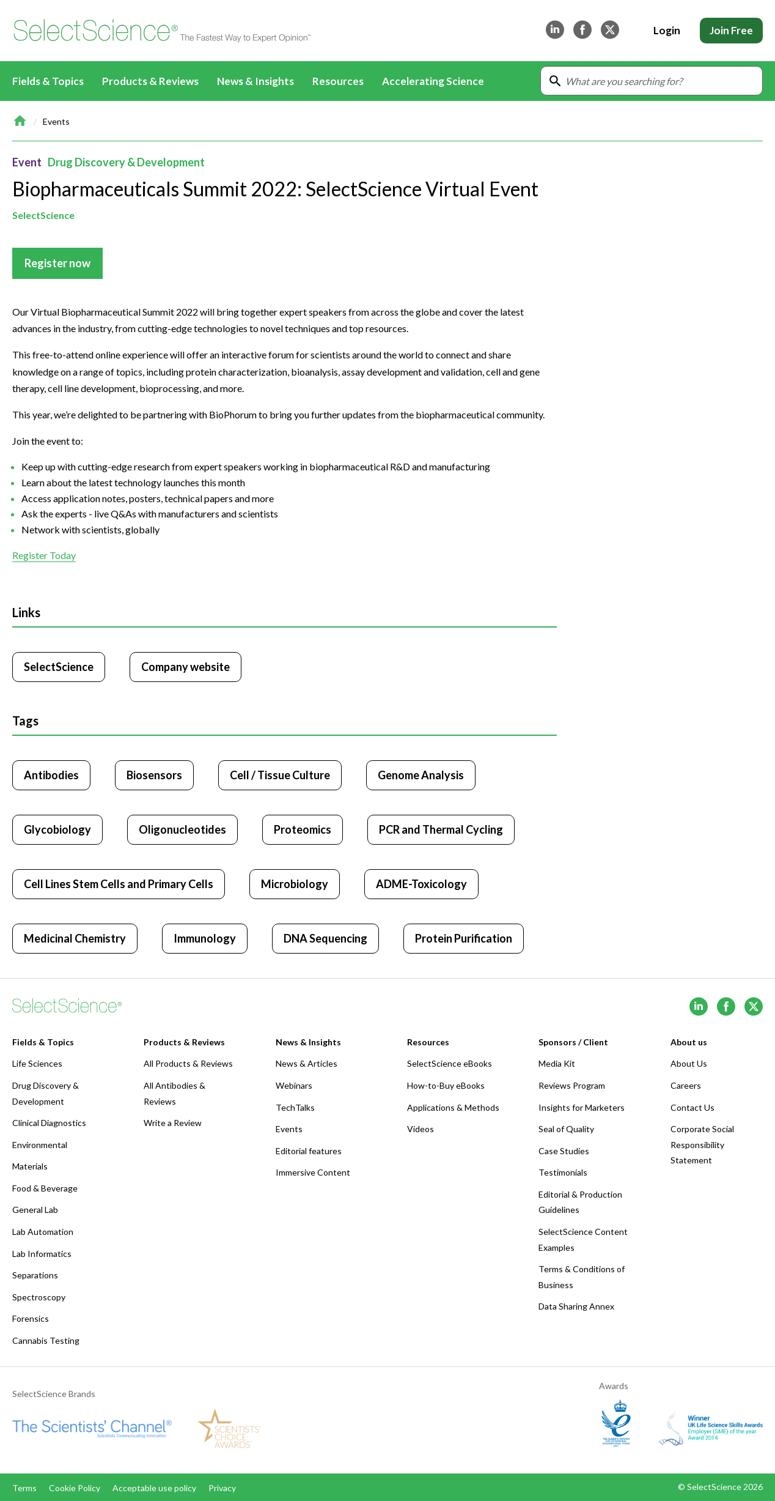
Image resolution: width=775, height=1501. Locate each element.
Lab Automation (42, 1231)
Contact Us (692, 1107)
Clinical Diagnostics (49, 1122)
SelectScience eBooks (449, 1063)
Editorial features (309, 1151)
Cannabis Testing (45, 1340)
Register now (57, 263)
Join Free (731, 30)
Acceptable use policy (154, 1488)
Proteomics (302, 829)
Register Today (44, 555)
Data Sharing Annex (576, 1306)
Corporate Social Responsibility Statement (702, 1144)
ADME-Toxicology (421, 884)
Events (56, 121)
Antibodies (51, 775)
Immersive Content (313, 1172)
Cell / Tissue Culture (280, 775)
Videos (420, 1129)
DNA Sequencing (325, 938)
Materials (30, 1166)
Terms (24, 1488)
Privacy (222, 1488)
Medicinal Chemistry (75, 938)
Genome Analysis (421, 775)
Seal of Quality (566, 1129)
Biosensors (154, 775)
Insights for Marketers (581, 1107)
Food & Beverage (45, 1188)
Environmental (39, 1145)
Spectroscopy (38, 1297)
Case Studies (563, 1151)
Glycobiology (57, 829)
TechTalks (295, 1107)
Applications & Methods (453, 1107)
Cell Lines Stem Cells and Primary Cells (118, 884)
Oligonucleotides (182, 829)
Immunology (205, 938)
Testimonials (562, 1172)
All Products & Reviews (188, 1063)
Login (666, 30)
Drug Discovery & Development (126, 162)
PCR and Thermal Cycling (441, 829)
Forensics (30, 1318)
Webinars (294, 1085)
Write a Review (173, 1122)
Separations (35, 1275)
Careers (685, 1085)
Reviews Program (571, 1085)
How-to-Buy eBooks (446, 1085)
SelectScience (43, 215)
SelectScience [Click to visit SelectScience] (59, 666)
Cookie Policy (74, 1488)
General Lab (35, 1209)
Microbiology (294, 884)
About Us (688, 1063)
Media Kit (556, 1063)
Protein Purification (463, 938)
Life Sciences (37, 1063)
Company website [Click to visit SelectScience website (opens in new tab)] (185, 666)
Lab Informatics (42, 1253)
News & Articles (306, 1063)
